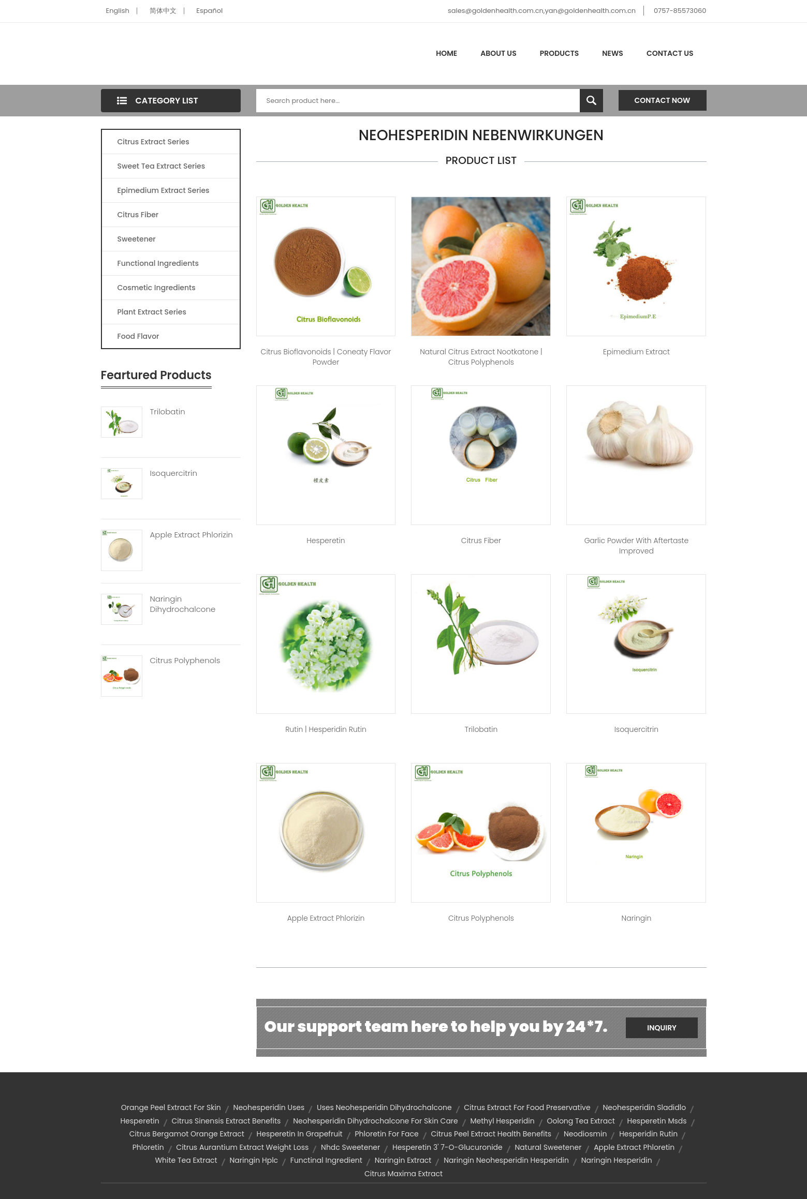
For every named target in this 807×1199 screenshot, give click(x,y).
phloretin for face (386, 1134)
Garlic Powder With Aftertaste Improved (636, 545)
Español (209, 11)
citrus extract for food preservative (527, 1107)
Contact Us (670, 53)
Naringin (637, 918)
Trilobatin (167, 412)
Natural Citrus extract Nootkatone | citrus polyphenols (481, 357)
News (612, 53)
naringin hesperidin (616, 1160)
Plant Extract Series (152, 312)
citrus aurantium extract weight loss (242, 1147)
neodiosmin (585, 1134)
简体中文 (163, 11)
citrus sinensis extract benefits (226, 1121)
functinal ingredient (326, 1160)
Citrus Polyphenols (185, 660)
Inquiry (662, 1028)
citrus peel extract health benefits (491, 1134)
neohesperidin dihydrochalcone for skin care (375, 1121)
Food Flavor (138, 336)
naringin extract (403, 1160)
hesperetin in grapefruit (300, 1134)
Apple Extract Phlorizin (191, 535)
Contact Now (663, 100)
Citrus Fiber (138, 214)
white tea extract (186, 1160)
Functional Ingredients (158, 263)
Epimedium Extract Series (164, 190)
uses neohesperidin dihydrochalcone (384, 1107)
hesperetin (139, 1121)
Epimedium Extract (636, 352)
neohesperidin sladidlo (644, 1107)
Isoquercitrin (173, 473)
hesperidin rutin (648, 1134)
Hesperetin (325, 540)
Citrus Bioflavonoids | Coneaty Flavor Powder (326, 357)
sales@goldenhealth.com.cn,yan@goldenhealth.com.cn (542, 11)
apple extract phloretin (634, 1147)
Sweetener (137, 239)
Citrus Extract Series (153, 142)
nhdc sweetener (350, 1147)
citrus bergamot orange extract (186, 1134)
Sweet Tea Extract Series (162, 166)
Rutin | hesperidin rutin (325, 729)
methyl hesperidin (503, 1121)
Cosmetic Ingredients (157, 287)
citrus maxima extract (403, 1173)
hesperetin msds (656, 1121)
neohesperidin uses (269, 1107)
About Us (498, 53)
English (117, 11)
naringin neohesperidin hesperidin (506, 1160)
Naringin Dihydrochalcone (183, 604)
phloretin (148, 1147)
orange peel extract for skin (171, 1107)
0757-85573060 (680, 11)
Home (446, 53)
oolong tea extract (580, 1121)
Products (559, 53)
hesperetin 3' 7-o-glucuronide (447, 1147)
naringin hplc (253, 1160)
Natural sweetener (548, 1147)
